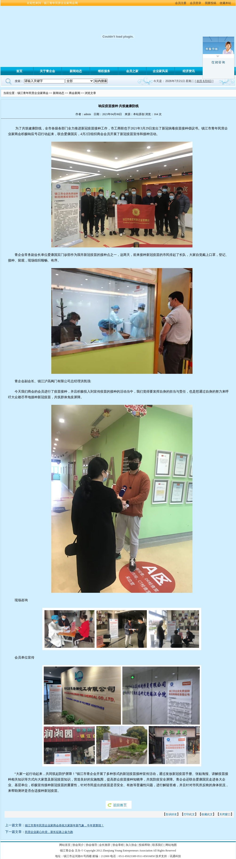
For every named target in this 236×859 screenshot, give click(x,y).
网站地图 (171, 845)
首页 (19, 71)
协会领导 (91, 845)
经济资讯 (189, 71)
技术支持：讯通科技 (168, 856)
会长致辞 (104, 845)
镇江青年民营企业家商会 (32, 93)
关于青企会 (47, 71)
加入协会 (131, 845)
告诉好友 (171, 814)
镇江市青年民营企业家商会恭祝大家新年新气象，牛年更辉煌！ (64, 825)
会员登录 (196, 3)
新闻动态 (76, 71)
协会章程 (118, 845)
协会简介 (78, 845)
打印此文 (189, 814)
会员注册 (180, 3)
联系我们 (158, 845)
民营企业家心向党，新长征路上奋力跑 (49, 832)
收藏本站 (225, 3)
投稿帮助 (144, 845)
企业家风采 (160, 71)
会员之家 (132, 71)
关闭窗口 (225, 814)
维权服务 (104, 71)
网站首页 (65, 845)
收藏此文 (207, 814)
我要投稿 (210, 3)
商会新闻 (74, 93)
